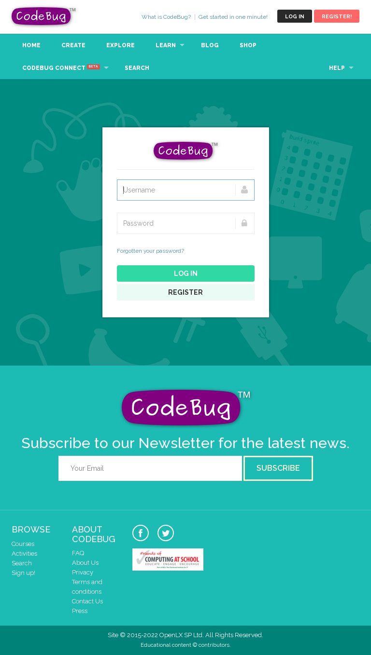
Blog (210, 45)
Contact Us (87, 601)
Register (185, 292)
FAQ (78, 553)
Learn (166, 45)
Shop (248, 45)
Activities (24, 553)
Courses (23, 543)
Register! (337, 17)
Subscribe (278, 468)
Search (137, 68)
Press (79, 610)
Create (73, 45)
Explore (120, 45)
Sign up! (23, 572)
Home (31, 45)
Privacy (82, 572)
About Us (85, 562)
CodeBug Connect (61, 67)
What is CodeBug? (166, 17)
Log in (294, 17)
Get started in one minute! (233, 17)
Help (337, 68)
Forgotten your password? (150, 250)
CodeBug (44, 16)
